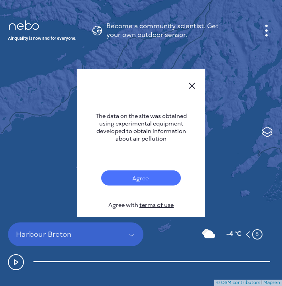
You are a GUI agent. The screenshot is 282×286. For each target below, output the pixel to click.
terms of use (156, 205)
